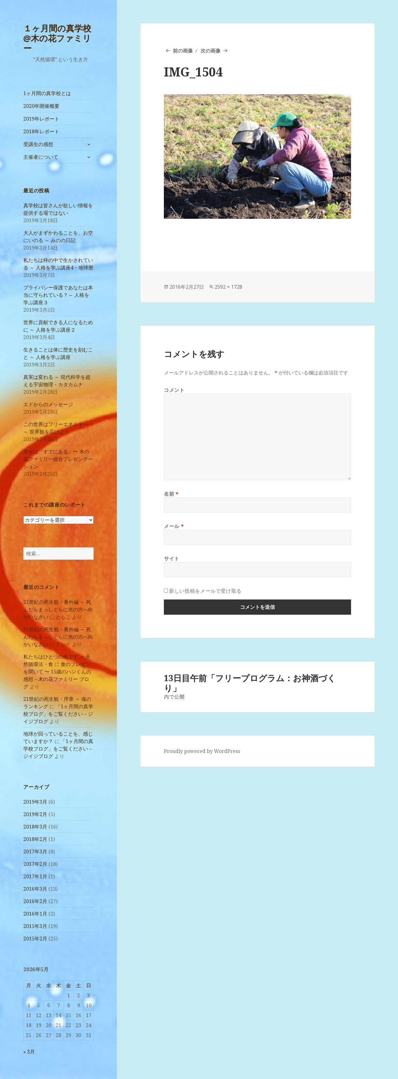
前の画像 (183, 50)
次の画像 (210, 50)
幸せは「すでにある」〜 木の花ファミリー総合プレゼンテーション (58, 459)
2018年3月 (35, 826)
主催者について (40, 157)
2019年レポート (41, 118)
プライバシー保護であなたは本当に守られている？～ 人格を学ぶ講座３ (58, 295)
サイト (171, 558)
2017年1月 (35, 876)
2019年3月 (35, 801)
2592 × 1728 (228, 286)
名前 (171, 493)
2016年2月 (35, 901)
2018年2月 (35, 839)
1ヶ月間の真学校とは (47, 93)
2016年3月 (35, 888)
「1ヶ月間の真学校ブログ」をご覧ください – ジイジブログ (58, 714)
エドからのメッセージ (48, 404)
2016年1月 (35, 913)
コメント (174, 390)
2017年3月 (35, 851)
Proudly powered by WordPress (202, 751)
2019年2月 (35, 814)
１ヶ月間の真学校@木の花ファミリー (57, 38)
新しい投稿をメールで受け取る (205, 590)
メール (174, 526)
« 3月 (29, 1051)
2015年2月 (35, 938)
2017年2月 (35, 864)
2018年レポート (41, 131)
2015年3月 (35, 926)
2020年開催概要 (41, 106)
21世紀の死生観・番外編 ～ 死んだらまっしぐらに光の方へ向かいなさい (58, 609)
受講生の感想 (38, 144)
